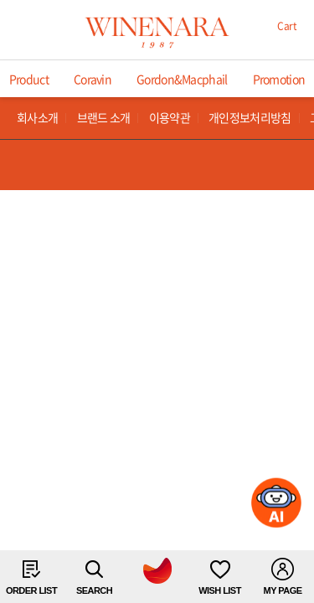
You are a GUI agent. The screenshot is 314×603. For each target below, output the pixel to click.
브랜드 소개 (104, 118)
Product (29, 78)
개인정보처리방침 (249, 118)
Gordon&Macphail (182, 78)
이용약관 (169, 118)
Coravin (92, 78)
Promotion (279, 78)
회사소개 (37, 118)
